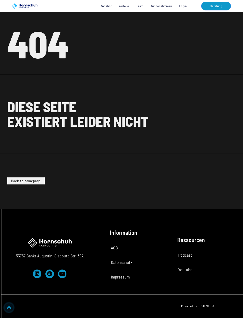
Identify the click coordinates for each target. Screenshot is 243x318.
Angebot (106, 6)
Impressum (120, 276)
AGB (114, 247)
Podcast (185, 255)
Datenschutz (121, 262)
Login (183, 6)
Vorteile (124, 6)
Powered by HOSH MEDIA (197, 306)
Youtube (185, 269)
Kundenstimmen (161, 6)
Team (139, 6)
